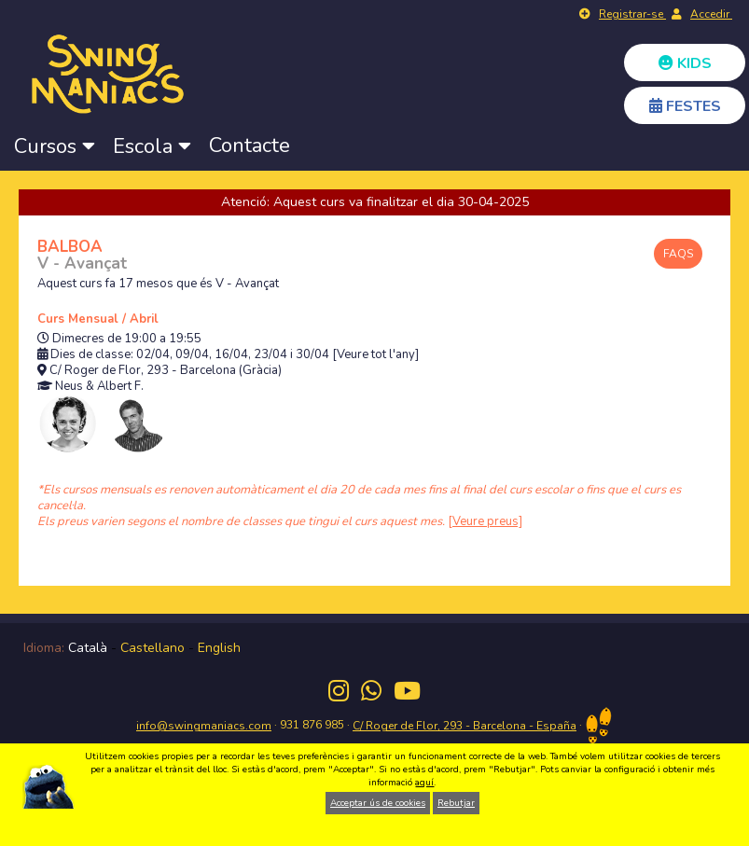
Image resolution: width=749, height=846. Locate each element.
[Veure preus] (485, 521)
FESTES (685, 106)
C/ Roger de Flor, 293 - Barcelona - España (464, 725)
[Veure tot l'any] (375, 355)
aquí (424, 782)
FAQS (678, 253)
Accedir (711, 14)
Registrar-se (632, 14)
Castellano (152, 648)
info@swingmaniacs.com (203, 725)
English (219, 648)
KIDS (685, 63)
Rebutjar (456, 803)
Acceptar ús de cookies (377, 803)
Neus (69, 387)
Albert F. (120, 387)
